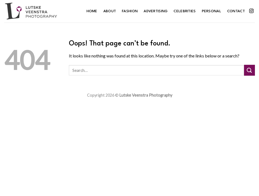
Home (92, 11)
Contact (236, 11)
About (109, 11)
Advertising (156, 11)
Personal (211, 11)
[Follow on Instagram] (251, 11)
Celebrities (185, 11)
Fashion (130, 11)
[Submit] (249, 70)
